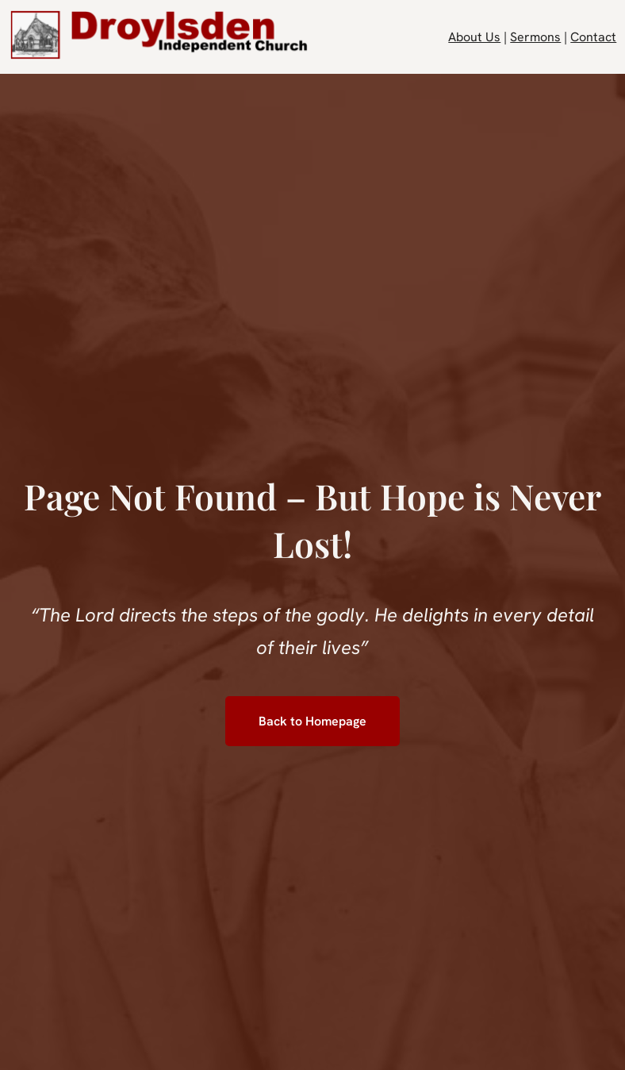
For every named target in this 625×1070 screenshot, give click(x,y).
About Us (474, 37)
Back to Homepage (312, 721)
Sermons (535, 37)
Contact (593, 37)
